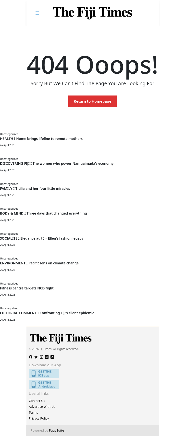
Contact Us (37, 400)
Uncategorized (9, 134)
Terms (33, 412)
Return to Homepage (92, 101)
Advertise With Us (42, 406)
